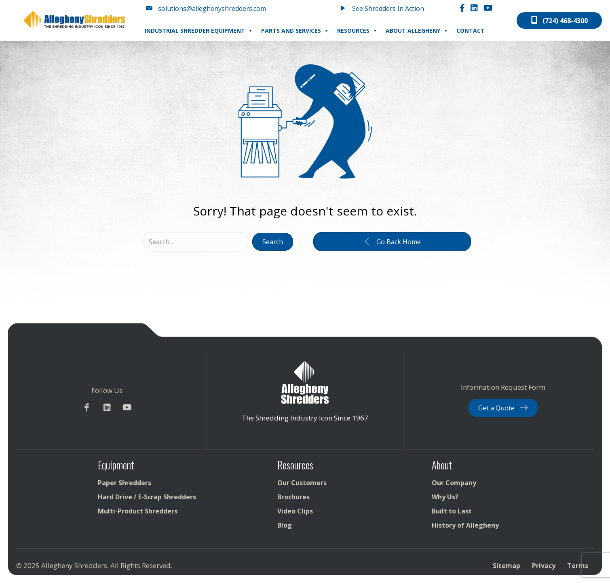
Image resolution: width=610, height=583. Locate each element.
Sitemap (506, 565)
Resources (357, 31)
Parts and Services (295, 31)
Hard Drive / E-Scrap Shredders (147, 496)
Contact (470, 30)
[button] (272, 242)
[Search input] (196, 241)
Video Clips (295, 511)
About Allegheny (417, 31)
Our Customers (302, 482)
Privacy (543, 565)
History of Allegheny (465, 525)
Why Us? (445, 496)
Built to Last (452, 511)
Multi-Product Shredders (137, 511)
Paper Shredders (124, 482)
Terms (577, 565)
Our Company (454, 482)
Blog (284, 525)
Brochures (293, 496)
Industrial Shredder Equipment (199, 31)
